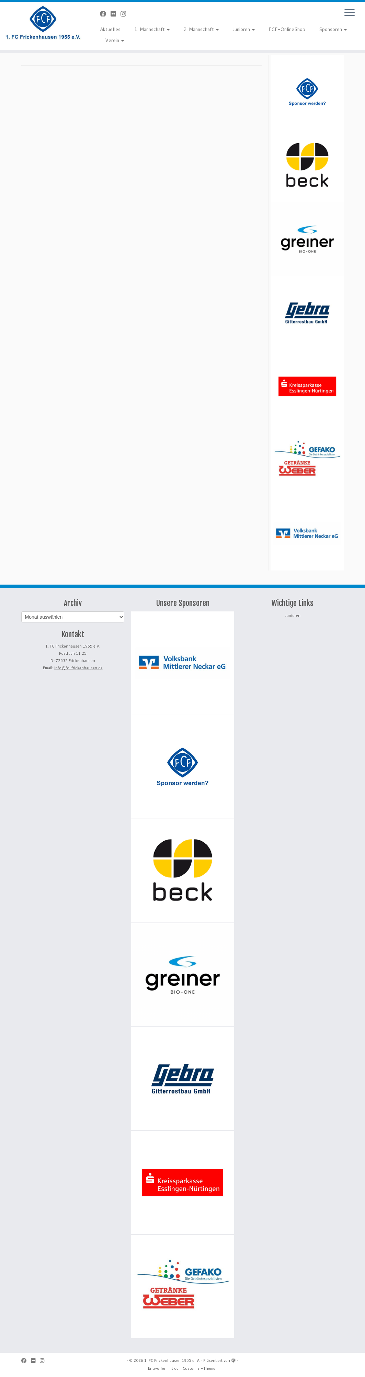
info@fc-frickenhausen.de (78, 668)
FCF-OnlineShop (287, 29)
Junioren (243, 29)
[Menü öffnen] (349, 13)
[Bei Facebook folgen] (105, 13)
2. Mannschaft (201, 29)
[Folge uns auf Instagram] (125, 13)
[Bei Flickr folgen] (116, 13)
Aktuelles (110, 29)
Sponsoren (333, 29)
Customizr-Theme (199, 1368)
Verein (114, 40)
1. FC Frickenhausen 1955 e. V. (172, 1360)
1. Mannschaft (152, 29)
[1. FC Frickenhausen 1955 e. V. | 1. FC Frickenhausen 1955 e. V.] (42, 22)
